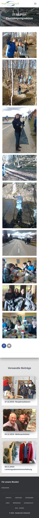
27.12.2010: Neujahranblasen (17, 402)
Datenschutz (28, 503)
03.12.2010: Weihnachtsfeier (17, 434)
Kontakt (8, 498)
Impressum (16, 503)
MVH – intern (19, 508)
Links (7, 503)
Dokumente (5, 488)
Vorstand (18, 498)
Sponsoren (29, 498)
